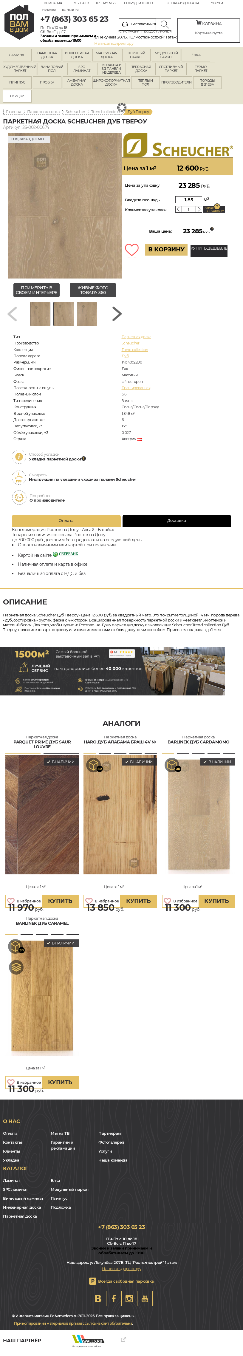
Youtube (145, 1303)
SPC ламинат (15, 1193)
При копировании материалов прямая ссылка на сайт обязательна (73, 1327)
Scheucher (75, 111)
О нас (11, 1126)
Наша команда (112, 1164)
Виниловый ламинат (23, 1202)
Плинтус (59, 1202)
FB (114, 1303)
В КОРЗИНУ (166, 249)
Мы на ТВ (81, 3)
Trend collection (105, 111)
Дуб (125, 360)
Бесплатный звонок (144, 24)
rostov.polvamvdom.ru (19, 22)
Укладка (49, 10)
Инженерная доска (22, 1211)
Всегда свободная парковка (126, 1285)
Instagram (129, 1303)
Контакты (70, 10)
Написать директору (113, 43)
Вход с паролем (158, 31)
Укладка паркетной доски (55, 463)
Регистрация (128, 31)
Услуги (217, 3)
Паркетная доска (43, 111)
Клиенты (11, 1155)
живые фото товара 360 (93, 290)
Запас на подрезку (214, 209)
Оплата (66, 524)
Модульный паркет (70, 1193)
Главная (13, 111)
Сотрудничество (138, 3)
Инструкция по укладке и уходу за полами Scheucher (82, 483)
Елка (55, 1184)
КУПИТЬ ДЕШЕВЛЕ (209, 248)
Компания (53, 3)
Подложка (61, 1211)
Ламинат (11, 1184)
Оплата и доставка (183, 3)
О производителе (47, 504)
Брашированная (136, 392)
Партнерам (109, 1137)
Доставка (176, 524)
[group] (65, 206)
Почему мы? (105, 3)
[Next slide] (117, 316)
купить (60, 905)
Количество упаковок (146, 209)
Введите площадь (142, 199)
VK (98, 1303)
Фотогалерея (111, 1146)
